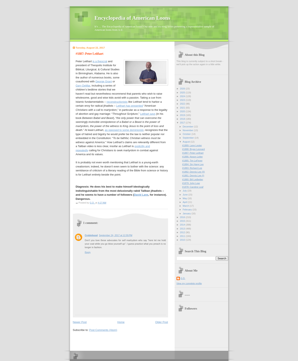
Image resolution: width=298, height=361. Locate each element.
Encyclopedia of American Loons (132, 18)
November (188, 130)
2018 (183, 119)
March (186, 206)
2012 (183, 232)
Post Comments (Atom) (103, 330)
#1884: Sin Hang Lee (193, 164)
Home (121, 322)
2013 (183, 228)
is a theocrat (100, 61)
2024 (183, 96)
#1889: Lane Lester (192, 145)
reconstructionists (117, 101)
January (187, 213)
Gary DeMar (83, 85)
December (188, 126)
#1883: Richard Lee (192, 168)
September (189, 138)
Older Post (161, 322)
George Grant (103, 81)
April (185, 202)
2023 (183, 100)
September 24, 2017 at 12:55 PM (115, 235)
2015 (183, 221)
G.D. (183, 278)
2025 (183, 92)
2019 (183, 115)
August (186, 141)
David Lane (141, 194)
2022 (183, 103)
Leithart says (147, 113)
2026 (183, 88)
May (185, 198)
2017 (183, 122)
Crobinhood (91, 235)
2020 (183, 111)
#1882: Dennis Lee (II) (193, 172)
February (187, 209)
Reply (88, 252)
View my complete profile (189, 283)
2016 (183, 217)
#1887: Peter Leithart (192, 153)
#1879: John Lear (191, 183)
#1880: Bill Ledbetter (192, 179)
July (185, 190)
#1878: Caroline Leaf (192, 187)
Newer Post (80, 322)
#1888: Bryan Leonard (193, 149)
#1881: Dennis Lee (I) (193, 175)
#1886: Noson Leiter (192, 156)
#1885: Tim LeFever (192, 160)
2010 (183, 240)
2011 (183, 236)
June (185, 194)
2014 (183, 224)
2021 (183, 107)
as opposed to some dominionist (124, 130)
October (187, 134)
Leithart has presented (129, 105)
